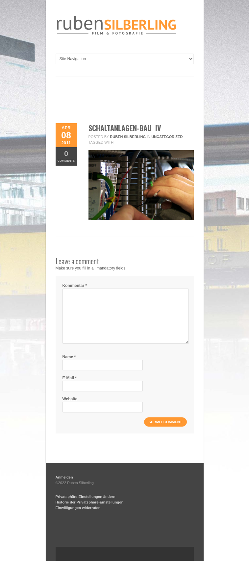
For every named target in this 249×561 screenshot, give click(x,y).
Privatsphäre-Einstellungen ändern (85, 497)
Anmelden (64, 477)
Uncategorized (167, 137)
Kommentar (74, 285)
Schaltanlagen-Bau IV (124, 128)
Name (69, 357)
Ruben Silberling (128, 137)
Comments (66, 156)
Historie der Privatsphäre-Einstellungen (90, 502)
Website (70, 399)
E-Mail (69, 378)
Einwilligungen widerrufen (78, 508)
